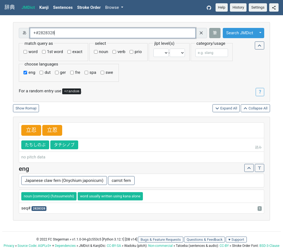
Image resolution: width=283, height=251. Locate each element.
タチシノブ (64, 144)
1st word (55, 51)
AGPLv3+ (44, 246)
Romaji (31, 108)
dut (47, 72)
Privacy (9, 246)
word (33, 51)
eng (31, 72)
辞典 (9, 7)
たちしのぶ (35, 144)
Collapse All (255, 108)
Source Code (26, 246)
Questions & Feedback (204, 239)
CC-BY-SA (114, 246)
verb (121, 51)
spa (93, 72)
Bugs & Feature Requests (160, 239)
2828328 (39, 208)
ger (63, 72)
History (238, 7)
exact (77, 51)
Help (222, 7)
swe (109, 72)
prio (138, 51)
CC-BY (224, 246)
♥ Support (236, 239)
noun (103, 51)
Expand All (226, 108)
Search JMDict (239, 32)
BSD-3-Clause (269, 246)
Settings (257, 7)
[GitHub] (209, 7)
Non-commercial (160, 246)
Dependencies (65, 246)
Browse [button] (112, 7)
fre (77, 72)
